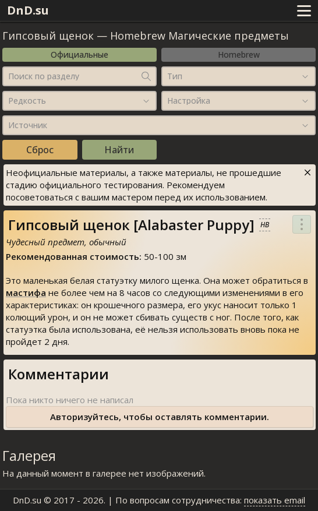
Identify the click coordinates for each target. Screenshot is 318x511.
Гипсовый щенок (48, 36)
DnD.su (28, 10)
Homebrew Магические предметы (199, 36)
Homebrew (239, 54)
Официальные (79, 54)
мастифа (26, 292)
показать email (274, 500)
